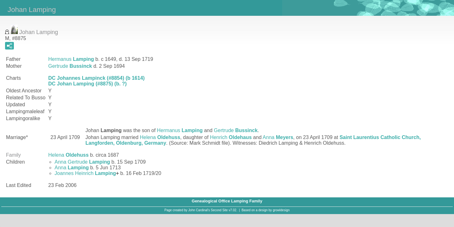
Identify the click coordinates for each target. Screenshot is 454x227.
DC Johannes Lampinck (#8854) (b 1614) (96, 78)
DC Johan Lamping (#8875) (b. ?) (87, 83)
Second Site (219, 210)
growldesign (281, 210)
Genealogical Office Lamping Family (227, 201)
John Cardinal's (199, 210)
